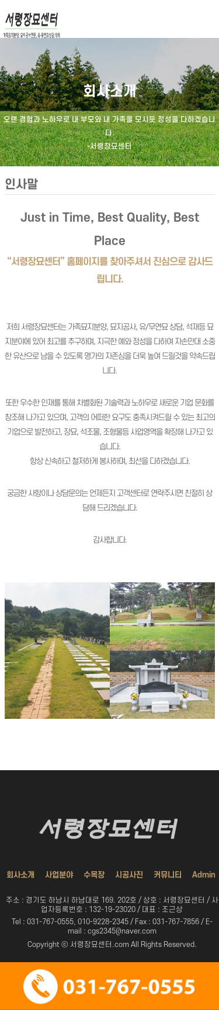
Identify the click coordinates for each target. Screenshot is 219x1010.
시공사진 (129, 875)
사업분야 (59, 875)
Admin (203, 875)
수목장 (94, 875)
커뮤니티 (168, 875)
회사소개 (20, 875)
